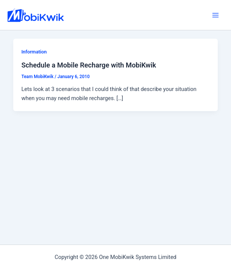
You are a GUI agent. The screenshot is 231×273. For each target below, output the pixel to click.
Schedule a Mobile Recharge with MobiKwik (88, 65)
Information (34, 52)
